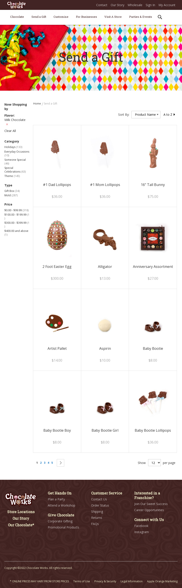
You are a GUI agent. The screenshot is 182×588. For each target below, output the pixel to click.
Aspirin (105, 348)
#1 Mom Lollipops (105, 184)
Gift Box (12, 191)
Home (37, 103)
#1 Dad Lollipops (57, 184)
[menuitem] (17, 17)
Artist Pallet (57, 348)
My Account (166, 5)
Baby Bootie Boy (57, 430)
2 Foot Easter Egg (57, 266)
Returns (96, 518)
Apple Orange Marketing (162, 581)
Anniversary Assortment (153, 266)
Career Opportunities (149, 510)
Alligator (105, 266)
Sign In (150, 5)
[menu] (91, 17)
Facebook (141, 526)
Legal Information (132, 581)
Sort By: (123, 114)
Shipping (97, 511)
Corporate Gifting (60, 521)
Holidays (13, 147)
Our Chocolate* (21, 525)
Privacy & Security (105, 581)
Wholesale (135, 5)
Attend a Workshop (61, 505)
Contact (101, 5)
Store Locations (21, 511)
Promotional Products (63, 527)
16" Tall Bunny (153, 184)
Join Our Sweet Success (151, 504)
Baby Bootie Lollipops (153, 430)
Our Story (117, 5)
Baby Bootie (153, 348)
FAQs (95, 524)
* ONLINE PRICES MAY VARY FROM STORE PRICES (39, 581)
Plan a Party (56, 499)
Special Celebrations (15, 169)
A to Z (169, 114)
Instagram (141, 532)
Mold (11, 195)
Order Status (100, 505)
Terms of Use (81, 581)
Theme (12, 176)
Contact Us (99, 499)
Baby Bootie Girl (105, 430)
